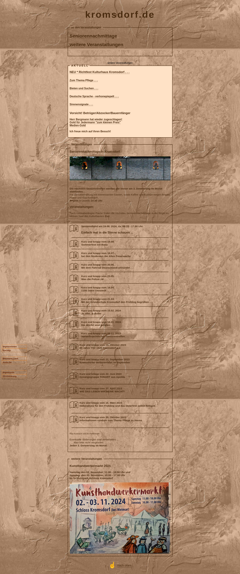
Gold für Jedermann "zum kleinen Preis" (95, 122)
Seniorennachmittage (93, 36)
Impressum (8, 372)
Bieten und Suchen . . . (84, 88)
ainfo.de (7, 362)
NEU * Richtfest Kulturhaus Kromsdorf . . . (100, 72)
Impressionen (10, 346)
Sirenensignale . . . (81, 104)
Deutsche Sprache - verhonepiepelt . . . (94, 96)
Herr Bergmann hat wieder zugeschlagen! (96, 119)
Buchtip (7, 350)
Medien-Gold (78, 125)
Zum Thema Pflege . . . (84, 80)
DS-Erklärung (9, 376)
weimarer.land (10, 358)
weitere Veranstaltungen (96, 44)
